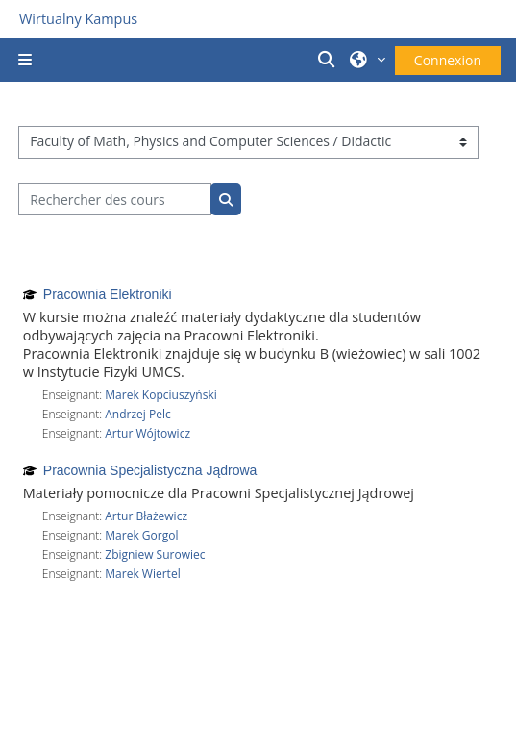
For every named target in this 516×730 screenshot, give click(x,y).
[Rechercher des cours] (114, 199)
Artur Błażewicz (146, 516)
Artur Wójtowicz (147, 433)
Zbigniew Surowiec (155, 554)
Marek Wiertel (142, 574)
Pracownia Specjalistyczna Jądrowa (150, 470)
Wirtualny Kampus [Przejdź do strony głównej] (78, 19)
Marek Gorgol (141, 535)
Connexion (447, 60)
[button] (329, 59)
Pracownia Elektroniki (107, 294)
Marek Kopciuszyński (161, 395)
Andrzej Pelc (138, 414)
